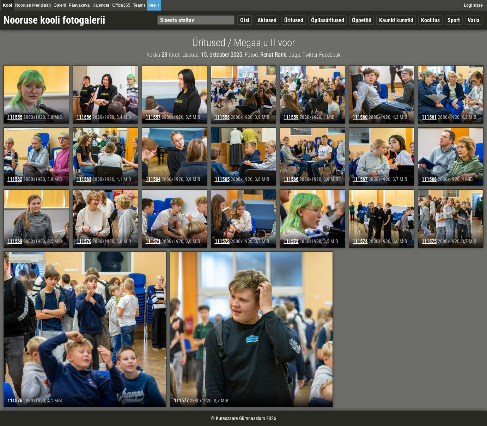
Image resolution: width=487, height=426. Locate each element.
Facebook (330, 54)
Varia (474, 20)
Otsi (244, 20)
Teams (139, 5)
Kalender (100, 5)
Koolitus (430, 20)
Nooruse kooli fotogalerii (54, 20)
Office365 (121, 5)
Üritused (293, 20)
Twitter (310, 54)
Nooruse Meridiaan (33, 5)
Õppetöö (361, 20)
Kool (7, 5)
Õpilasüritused (327, 20)
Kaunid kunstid (396, 20)
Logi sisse (473, 5)
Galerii (60, 5)
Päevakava (79, 5)
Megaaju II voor (264, 43)
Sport (454, 20)
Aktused (266, 20)
